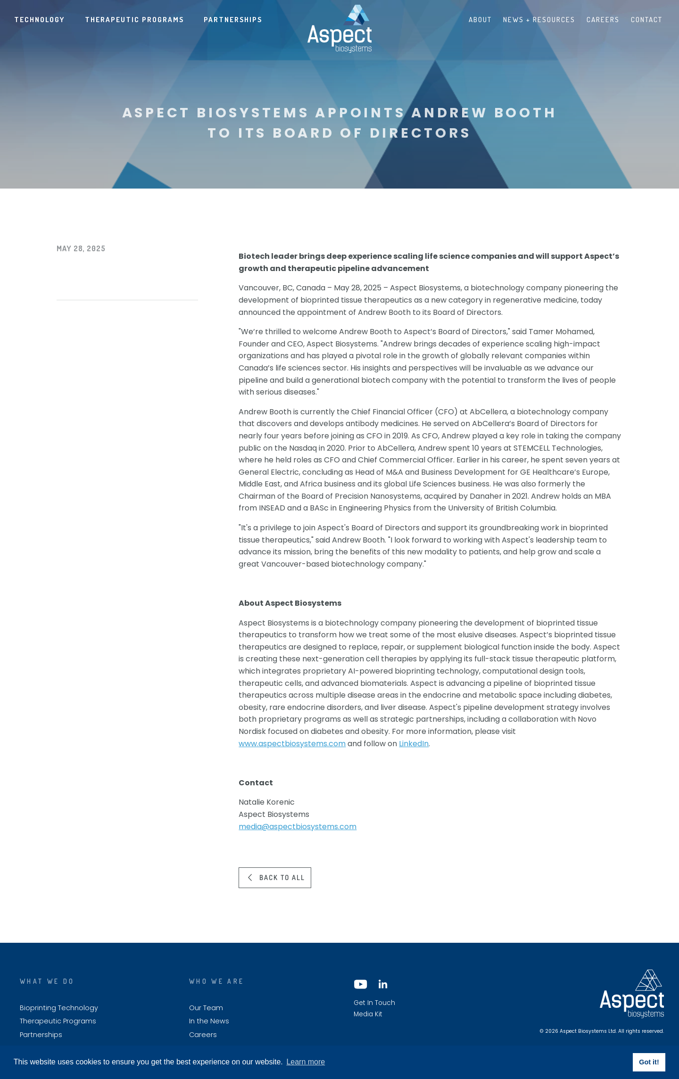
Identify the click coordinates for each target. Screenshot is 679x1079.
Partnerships (233, 19)
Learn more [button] (305, 1062)
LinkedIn (414, 743)
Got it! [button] (649, 1062)
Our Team (206, 1008)
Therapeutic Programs (134, 19)
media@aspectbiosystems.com (297, 826)
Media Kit (368, 1014)
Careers (603, 19)
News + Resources (539, 19)
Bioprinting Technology (59, 1008)
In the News (209, 1021)
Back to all (282, 877)
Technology (39, 19)
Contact (646, 19)
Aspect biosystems (339, 29)
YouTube (361, 984)
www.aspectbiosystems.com (292, 743)
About (480, 19)
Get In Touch (374, 1003)
